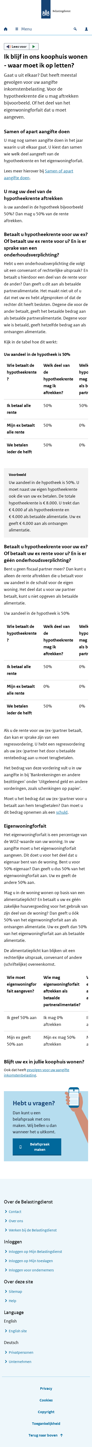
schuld (62, 812)
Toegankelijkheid (46, 1423)
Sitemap (15, 1291)
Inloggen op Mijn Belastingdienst (35, 1251)
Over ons (16, 1221)
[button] (21, 46)
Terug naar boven (43, 1435)
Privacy (46, 1388)
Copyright (46, 1411)
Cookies (46, 1400)
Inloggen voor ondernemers (31, 1270)
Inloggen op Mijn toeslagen (31, 1260)
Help (12, 1300)
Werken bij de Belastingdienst (33, 1230)
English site (18, 1331)
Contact (15, 1211)
